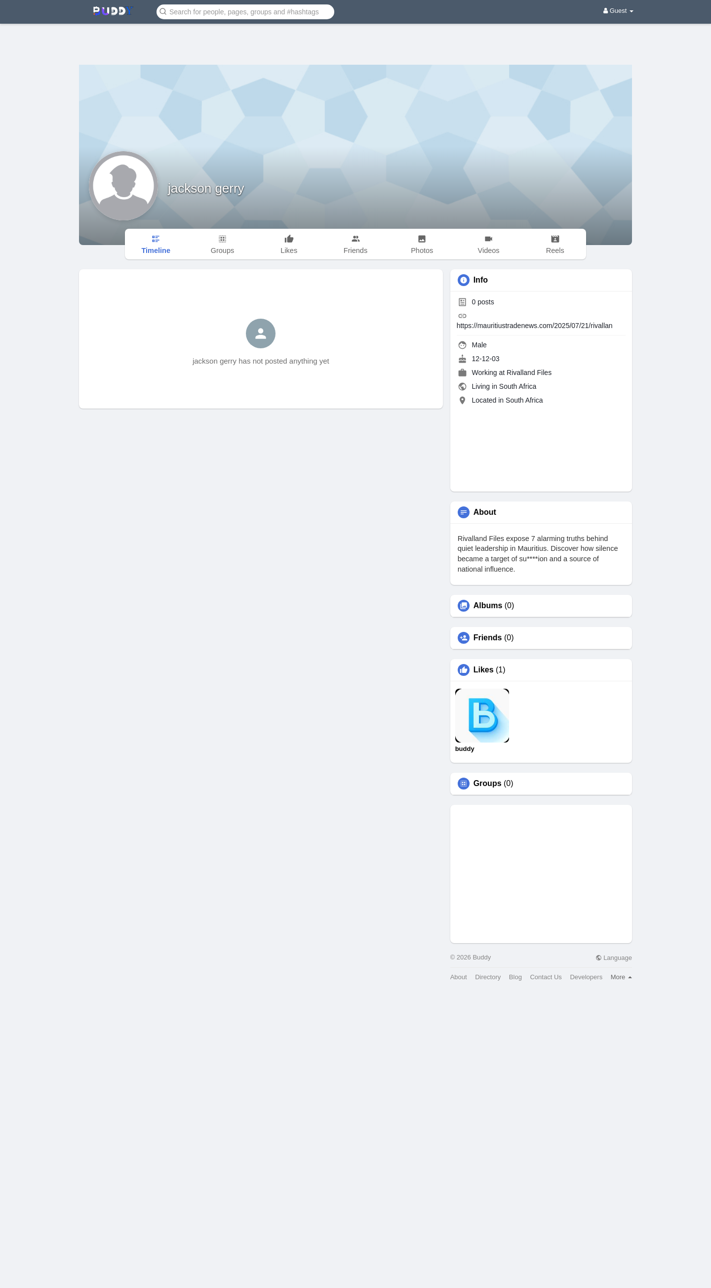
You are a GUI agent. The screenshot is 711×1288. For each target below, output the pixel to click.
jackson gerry (206, 188)
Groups (488, 784)
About (458, 977)
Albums (488, 606)
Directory (488, 977)
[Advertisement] (355, 37)
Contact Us (545, 977)
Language (613, 958)
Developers (586, 977)
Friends (488, 638)
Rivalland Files (529, 372)
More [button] (621, 977)
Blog (515, 977)
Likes (484, 670)
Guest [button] (618, 10)
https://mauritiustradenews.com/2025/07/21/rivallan (535, 326)
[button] (245, 11)
